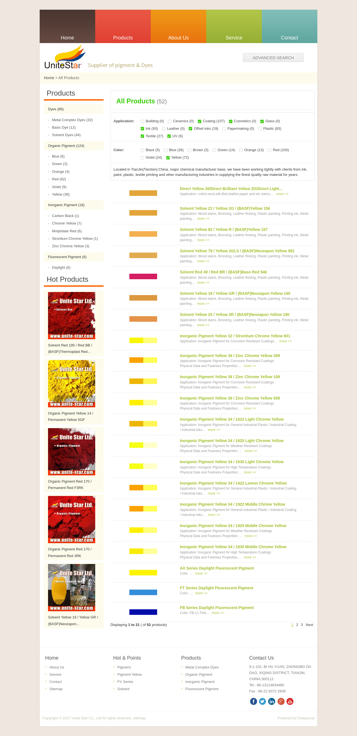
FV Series (125, 682)
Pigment (124, 667)
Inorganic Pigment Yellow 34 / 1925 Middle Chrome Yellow (233, 525)
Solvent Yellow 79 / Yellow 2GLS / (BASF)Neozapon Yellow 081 (237, 251)
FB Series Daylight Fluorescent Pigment (217, 607)
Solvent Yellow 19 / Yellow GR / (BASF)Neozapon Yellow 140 (235, 293)
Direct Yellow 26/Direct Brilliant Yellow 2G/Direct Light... (231, 188)
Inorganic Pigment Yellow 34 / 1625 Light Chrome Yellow (232, 440)
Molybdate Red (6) (65, 231)
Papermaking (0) (240, 128)
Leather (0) (176, 128)
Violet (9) (57, 187)
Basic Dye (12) (62, 127)
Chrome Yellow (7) (65, 223)
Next (309, 625)
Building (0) (155, 121)
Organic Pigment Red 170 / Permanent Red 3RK (70, 552)
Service (55, 674)
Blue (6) (56, 156)
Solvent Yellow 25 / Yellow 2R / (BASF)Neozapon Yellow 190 (234, 314)
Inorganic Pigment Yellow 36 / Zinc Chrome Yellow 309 (230, 355)
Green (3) (57, 164)
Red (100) (281, 150)
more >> (282, 194)
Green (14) (226, 150)
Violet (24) (154, 157)
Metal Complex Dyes (202, 667)
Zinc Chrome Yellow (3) (68, 246)
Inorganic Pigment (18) (66, 205)
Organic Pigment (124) (66, 146)
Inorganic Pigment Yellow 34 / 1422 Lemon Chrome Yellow (233, 483)
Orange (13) (254, 150)
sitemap (139, 718)
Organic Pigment (198, 674)
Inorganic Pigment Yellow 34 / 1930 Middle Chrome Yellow (233, 547)
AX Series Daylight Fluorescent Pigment (217, 568)
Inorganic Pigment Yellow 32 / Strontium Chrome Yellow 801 (235, 336)
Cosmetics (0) (245, 121)
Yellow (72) (180, 157)
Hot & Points (127, 658)
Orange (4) (58, 171)
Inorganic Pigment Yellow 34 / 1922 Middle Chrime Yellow (232, 504)
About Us (56, 667)
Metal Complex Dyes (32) (70, 120)
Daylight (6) (59, 267)
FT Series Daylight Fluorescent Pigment (216, 588)
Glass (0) (272, 121)
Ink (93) (152, 128)
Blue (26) (176, 150)
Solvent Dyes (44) (64, 135)
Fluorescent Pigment (201, 689)
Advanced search (273, 57)
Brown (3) (200, 150)
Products (191, 658)
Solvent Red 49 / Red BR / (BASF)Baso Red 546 (223, 272)
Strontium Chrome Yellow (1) (73, 238)
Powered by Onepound (296, 718)
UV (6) (177, 136)
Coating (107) (214, 121)
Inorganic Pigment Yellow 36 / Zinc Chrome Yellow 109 (230, 377)
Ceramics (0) (183, 121)
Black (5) (153, 150)
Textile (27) (155, 136)
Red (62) (57, 179)
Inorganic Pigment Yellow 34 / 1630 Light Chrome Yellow (232, 462)
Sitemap (56, 689)
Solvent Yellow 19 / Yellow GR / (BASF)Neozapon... (73, 620)
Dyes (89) (56, 109)
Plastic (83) (272, 128)
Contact (55, 682)
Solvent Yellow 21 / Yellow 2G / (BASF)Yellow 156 (225, 208)
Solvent (123, 689)
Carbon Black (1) (63, 216)
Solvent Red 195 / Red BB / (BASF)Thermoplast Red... (70, 348)
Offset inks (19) (206, 128)
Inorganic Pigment (200, 682)
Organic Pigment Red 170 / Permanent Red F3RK (70, 484)
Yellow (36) (59, 194)
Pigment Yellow (129, 674)
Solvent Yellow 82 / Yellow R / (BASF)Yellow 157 (224, 229)
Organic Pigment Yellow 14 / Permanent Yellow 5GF (70, 416)
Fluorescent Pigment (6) (67, 257)
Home (49, 78)
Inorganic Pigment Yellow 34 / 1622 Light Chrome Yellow (232, 419)
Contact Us (261, 658)
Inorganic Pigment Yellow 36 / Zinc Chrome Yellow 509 (230, 398)
